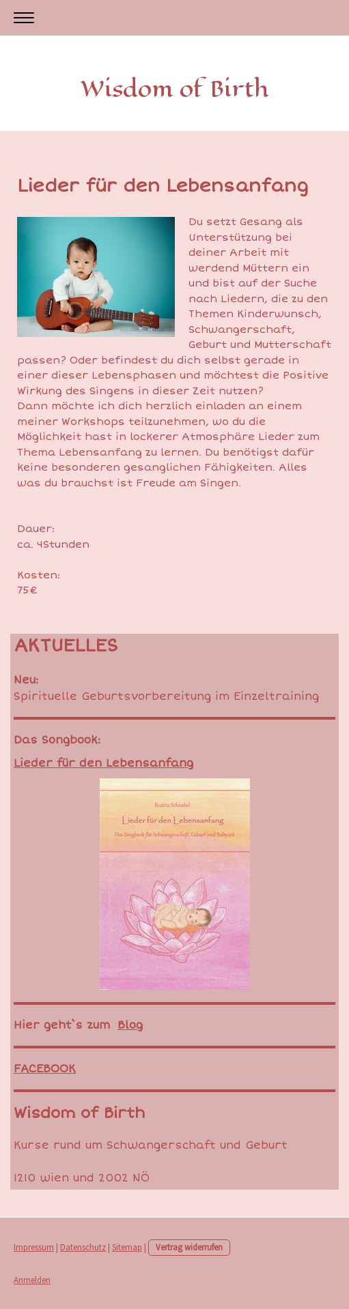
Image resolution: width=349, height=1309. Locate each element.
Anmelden (32, 1279)
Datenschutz (83, 1246)
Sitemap (127, 1246)
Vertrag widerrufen (189, 1246)
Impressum (34, 1246)
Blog (130, 1025)
